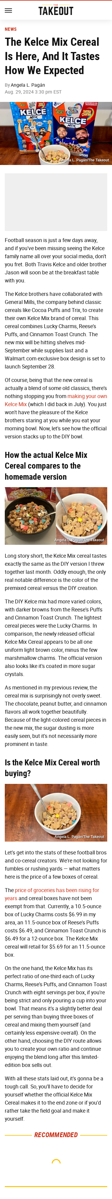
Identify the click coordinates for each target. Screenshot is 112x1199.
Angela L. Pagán (28, 85)
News (10, 29)
